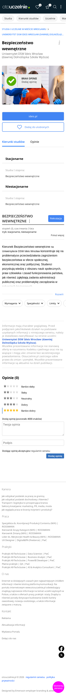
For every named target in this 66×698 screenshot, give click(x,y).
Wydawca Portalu (11, 631)
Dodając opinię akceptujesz (26, 450)
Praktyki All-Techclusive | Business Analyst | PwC (27, 557)
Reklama (6, 618)
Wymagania (12, 303)
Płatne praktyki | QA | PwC (16, 563)
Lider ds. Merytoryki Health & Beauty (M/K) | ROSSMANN (31, 536)
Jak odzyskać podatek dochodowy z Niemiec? (25, 499)
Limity (54, 303)
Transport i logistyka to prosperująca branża (25, 502)
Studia (8, 18)
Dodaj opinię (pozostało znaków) (22, 418)
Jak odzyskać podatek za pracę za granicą (23, 496)
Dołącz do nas (9, 638)
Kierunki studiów (29, 18)
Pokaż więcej (57, 235)
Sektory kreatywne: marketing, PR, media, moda (27, 506)
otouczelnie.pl (9, 677)
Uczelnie (50, 18)
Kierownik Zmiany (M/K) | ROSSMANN (21, 533)
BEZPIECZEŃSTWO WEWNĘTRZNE (17, 218)
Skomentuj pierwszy (59, 687)
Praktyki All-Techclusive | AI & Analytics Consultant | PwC (31, 567)
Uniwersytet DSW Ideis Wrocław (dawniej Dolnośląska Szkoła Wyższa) (25, 55)
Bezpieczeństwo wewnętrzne (22, 176)
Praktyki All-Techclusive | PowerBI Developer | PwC (28, 560)
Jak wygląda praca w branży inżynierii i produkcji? (27, 509)
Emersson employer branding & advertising (37, 690)
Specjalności (35, 303)
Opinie (34, 142)
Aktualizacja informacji (13, 624)
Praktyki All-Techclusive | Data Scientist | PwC (25, 553)
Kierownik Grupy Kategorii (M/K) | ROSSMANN (26, 529)
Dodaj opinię (55, 456)
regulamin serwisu (40, 450)
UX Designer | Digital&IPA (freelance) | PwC (24, 540)
